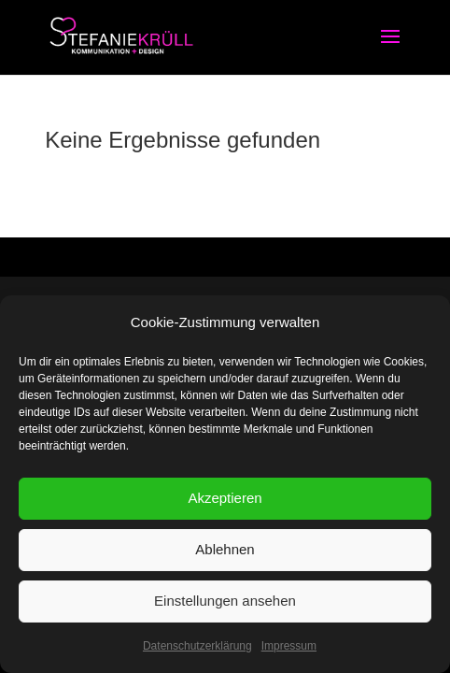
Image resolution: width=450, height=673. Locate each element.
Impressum (288, 645)
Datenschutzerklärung (197, 645)
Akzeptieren (224, 498)
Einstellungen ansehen (225, 601)
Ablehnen (224, 549)
